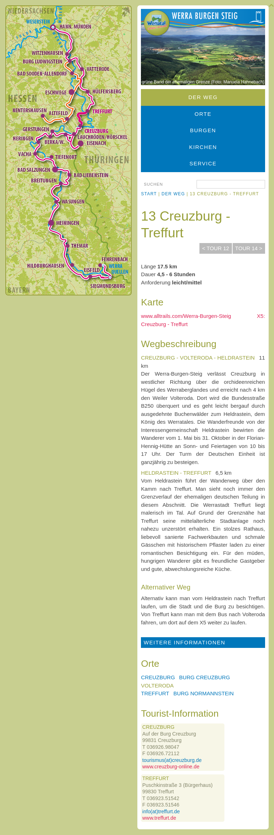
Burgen (203, 130)
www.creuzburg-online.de (170, 766)
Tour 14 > (248, 248)
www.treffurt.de (159, 818)
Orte (202, 114)
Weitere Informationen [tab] (184, 642)
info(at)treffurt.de (161, 811)
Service (203, 163)
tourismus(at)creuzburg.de (172, 760)
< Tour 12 (215, 248)
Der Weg (203, 97)
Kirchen (203, 147)
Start (149, 193)
